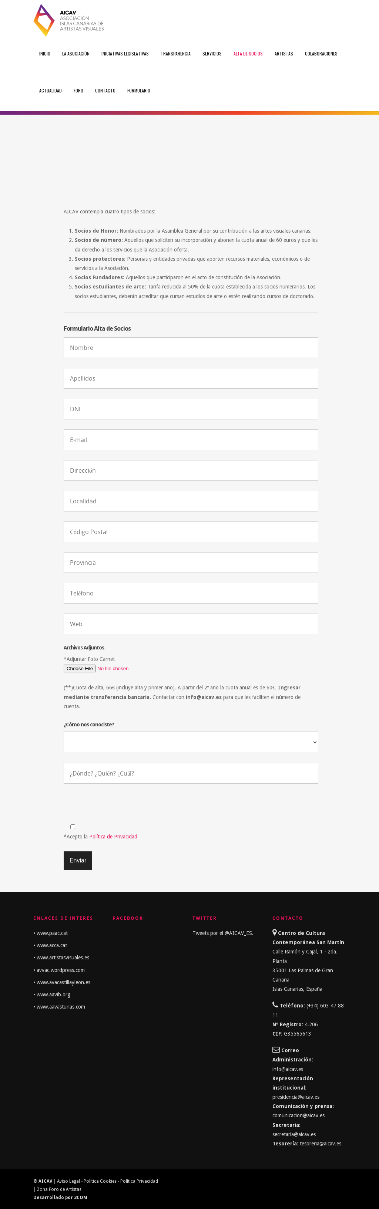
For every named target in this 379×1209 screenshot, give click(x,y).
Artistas (284, 53)
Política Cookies (100, 1181)
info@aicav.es (287, 1069)
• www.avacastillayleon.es (61, 982)
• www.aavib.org (51, 994)
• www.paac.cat (50, 933)
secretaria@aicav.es (294, 1134)
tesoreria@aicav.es (320, 1143)
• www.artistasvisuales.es (61, 957)
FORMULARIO (138, 90)
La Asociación (76, 53)
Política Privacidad (139, 1181)
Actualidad (50, 90)
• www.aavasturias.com (59, 1007)
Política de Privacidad (113, 837)
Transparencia (176, 53)
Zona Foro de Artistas (59, 1189)
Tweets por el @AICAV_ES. (223, 933)
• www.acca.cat (50, 945)
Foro (78, 90)
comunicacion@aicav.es (298, 1115)
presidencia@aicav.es (295, 1097)
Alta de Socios (248, 53)
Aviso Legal (68, 1181)
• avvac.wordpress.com (59, 970)
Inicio (44, 53)
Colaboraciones (321, 53)
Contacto (105, 90)
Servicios (212, 53)
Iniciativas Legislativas (125, 53)
